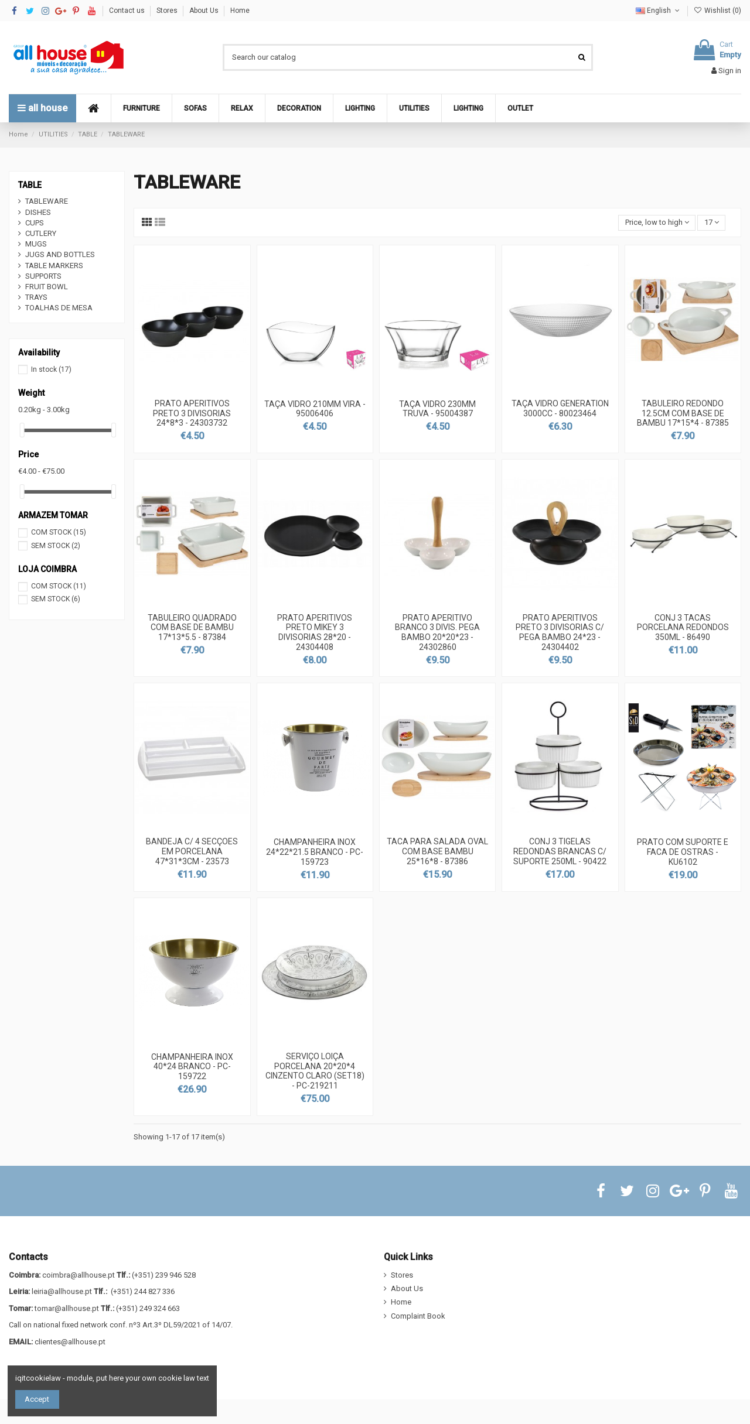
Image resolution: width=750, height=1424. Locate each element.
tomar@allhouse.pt (67, 1308)
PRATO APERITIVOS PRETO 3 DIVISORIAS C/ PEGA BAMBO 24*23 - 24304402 (560, 632)
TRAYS (36, 297)
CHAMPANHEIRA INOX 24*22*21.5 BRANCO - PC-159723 (314, 852)
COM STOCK (58, 532)
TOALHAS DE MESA (59, 307)
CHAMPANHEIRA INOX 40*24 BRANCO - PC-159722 (192, 1066)
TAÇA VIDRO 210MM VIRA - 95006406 (315, 409)
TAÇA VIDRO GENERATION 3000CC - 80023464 (560, 408)
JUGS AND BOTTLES (60, 254)
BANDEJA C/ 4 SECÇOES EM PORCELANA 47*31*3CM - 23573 (192, 851)
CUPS (34, 222)
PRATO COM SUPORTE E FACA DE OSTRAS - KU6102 (682, 852)
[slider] (22, 430)
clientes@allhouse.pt (70, 1341)
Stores (167, 10)
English (658, 10)
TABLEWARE (46, 201)
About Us (204, 10)
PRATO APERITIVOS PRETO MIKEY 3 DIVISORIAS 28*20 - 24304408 (314, 632)
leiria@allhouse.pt (62, 1291)
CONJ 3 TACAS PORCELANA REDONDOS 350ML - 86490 (683, 627)
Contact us (127, 10)
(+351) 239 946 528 (164, 1275)
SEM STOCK (55, 546)
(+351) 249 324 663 (148, 1308)
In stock (51, 369)
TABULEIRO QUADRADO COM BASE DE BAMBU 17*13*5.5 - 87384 (192, 627)
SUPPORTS (43, 276)
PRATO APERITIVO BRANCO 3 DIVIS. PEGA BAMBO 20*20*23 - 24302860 (437, 632)
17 (711, 222)
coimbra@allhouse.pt (78, 1275)
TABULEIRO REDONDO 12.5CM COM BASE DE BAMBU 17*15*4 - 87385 (683, 413)
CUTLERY (40, 233)
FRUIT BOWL (46, 286)
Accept (37, 1399)
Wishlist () (717, 10)
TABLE (30, 185)
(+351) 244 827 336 (143, 1291)
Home (240, 10)
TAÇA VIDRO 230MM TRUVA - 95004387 (437, 409)
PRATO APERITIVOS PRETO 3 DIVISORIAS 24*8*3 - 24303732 (192, 413)
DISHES (38, 212)
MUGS (36, 243)
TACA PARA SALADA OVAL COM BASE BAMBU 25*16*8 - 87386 (437, 851)
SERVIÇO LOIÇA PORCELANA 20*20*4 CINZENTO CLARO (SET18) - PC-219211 (314, 1071)
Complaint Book (418, 1316)
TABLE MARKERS (54, 265)
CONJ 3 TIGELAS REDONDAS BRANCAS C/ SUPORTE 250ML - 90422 (559, 851)
